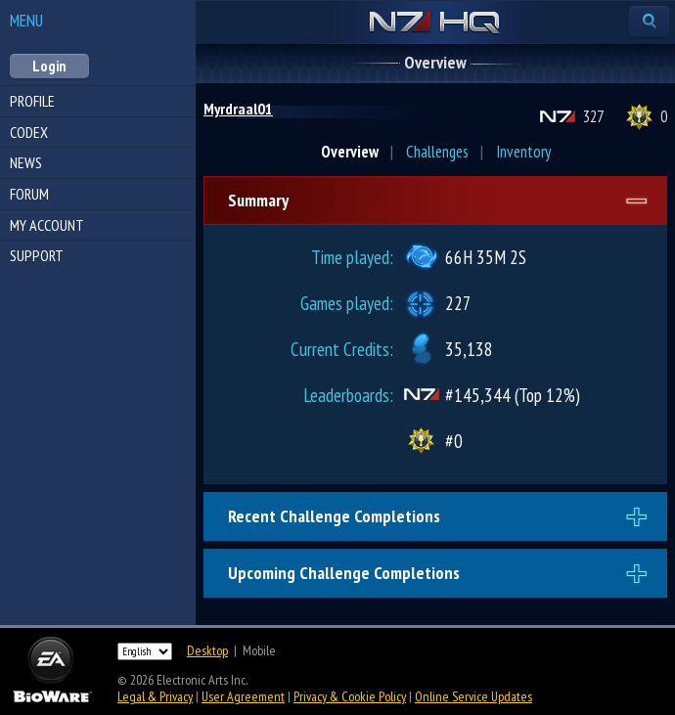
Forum (29, 193)
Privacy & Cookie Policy (349, 696)
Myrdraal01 (238, 108)
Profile (32, 101)
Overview (350, 151)
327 (593, 116)
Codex (29, 132)
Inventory (523, 151)
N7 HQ (435, 23)
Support (37, 255)
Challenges (437, 151)
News (26, 162)
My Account (47, 225)
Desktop (207, 650)
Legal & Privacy (155, 696)
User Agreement (243, 696)
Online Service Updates (473, 696)
